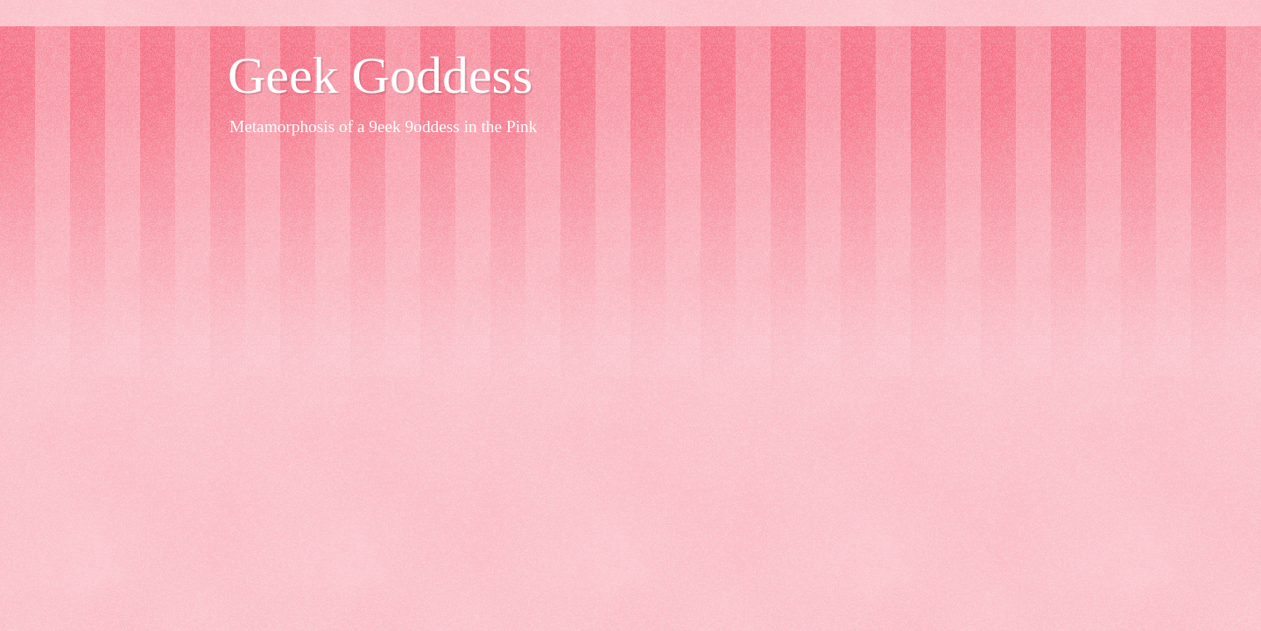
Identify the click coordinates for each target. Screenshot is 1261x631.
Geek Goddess (380, 75)
